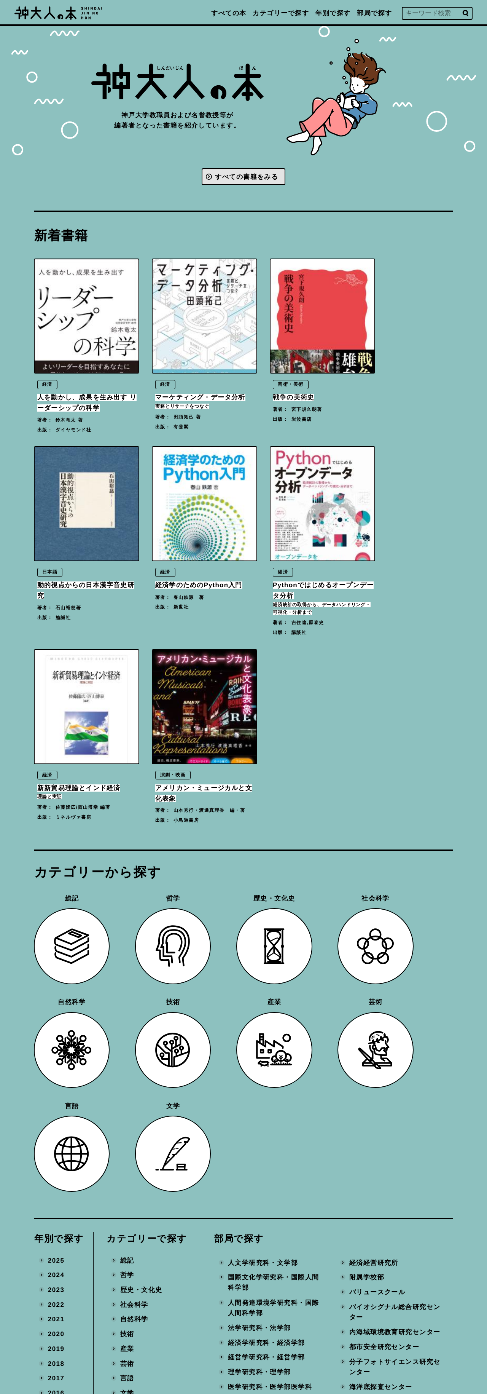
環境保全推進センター (384, 1204)
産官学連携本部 (373, 1219)
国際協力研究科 (252, 1204)
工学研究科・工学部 (259, 1135)
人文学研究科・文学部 (263, 970)
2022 (56, 1012)
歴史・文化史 (141, 997)
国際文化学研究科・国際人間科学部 (273, 991)
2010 (56, 1189)
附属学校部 (366, 985)
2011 (56, 1174)
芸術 (127, 1071)
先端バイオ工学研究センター (394, 1175)
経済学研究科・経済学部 (266, 1050)
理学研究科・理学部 (259, 1080)
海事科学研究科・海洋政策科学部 (273, 1185)
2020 (56, 1042)
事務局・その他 (373, 1248)
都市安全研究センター (384, 1055)
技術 (127, 1042)
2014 (56, 1130)
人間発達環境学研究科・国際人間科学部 (273, 1016)
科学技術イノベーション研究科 (273, 1225)
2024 (56, 983)
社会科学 (134, 1012)
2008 (56, 1219)
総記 (127, 968)
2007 (56, 1234)
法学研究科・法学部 (259, 1036)
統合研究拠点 (370, 1189)
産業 (127, 1056)
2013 (56, 1145)
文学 (127, 1101)
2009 (56, 1204)
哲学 (127, 983)
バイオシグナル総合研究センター (394, 1020)
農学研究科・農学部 (259, 1164)
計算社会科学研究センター (391, 1160)
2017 (56, 1086)
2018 (56, 1071)
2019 (56, 1056)
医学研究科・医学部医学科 (270, 1095)
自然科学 (134, 1027)
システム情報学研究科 (263, 1149)
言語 (127, 1086)
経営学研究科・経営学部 (266, 1065)
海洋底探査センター (380, 1095)
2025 (56, 968)
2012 (56, 1160)
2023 (56, 997)
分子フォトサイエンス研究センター (394, 1075)
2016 (56, 1101)
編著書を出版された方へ (298, 1314)
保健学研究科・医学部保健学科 (273, 1115)
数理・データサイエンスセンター (394, 1140)
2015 (56, 1115)
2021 (56, 1027)
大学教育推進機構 (256, 1244)
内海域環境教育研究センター (394, 1040)
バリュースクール (377, 1000)
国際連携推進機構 (256, 1259)
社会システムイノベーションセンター (394, 1115)
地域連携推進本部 (377, 1234)
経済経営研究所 (373, 970)
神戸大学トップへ (287, 1348)
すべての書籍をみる (246, 177)
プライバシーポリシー (294, 1331)
